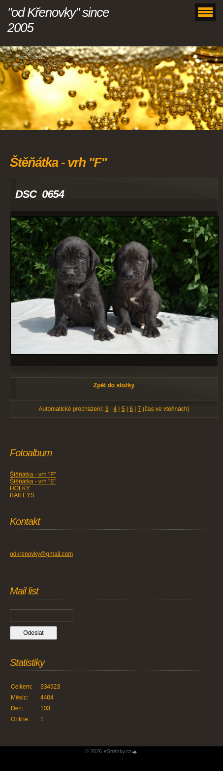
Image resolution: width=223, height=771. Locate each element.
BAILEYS (22, 495)
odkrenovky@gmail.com (41, 554)
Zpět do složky (114, 385)
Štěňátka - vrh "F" (33, 474)
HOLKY (20, 488)
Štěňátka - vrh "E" (33, 481)
